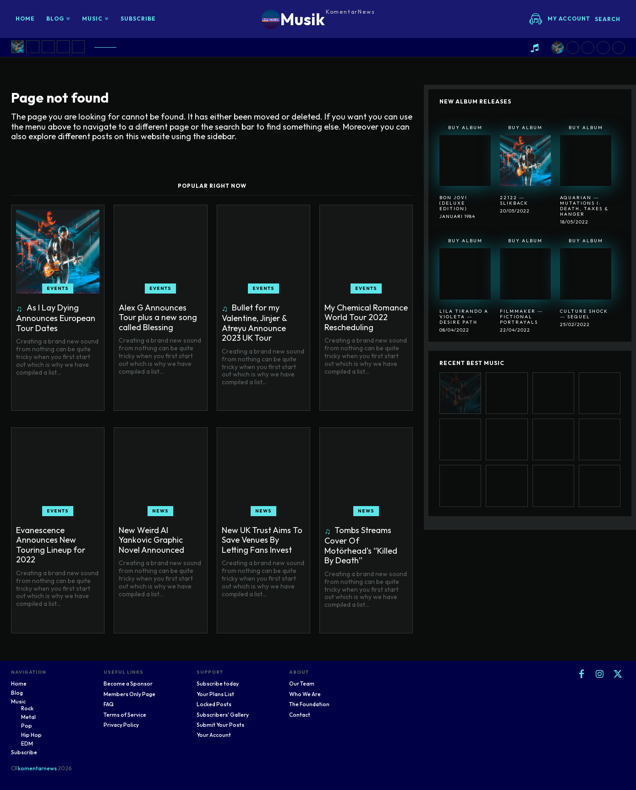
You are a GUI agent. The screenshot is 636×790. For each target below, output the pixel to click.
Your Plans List (215, 694)
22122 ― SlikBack (514, 200)
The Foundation (309, 704)
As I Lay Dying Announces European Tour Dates (55, 317)
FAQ (109, 704)
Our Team (301, 683)
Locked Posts (214, 704)
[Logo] (318, 19)
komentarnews (37, 768)
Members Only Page (129, 694)
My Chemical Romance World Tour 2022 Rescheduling (366, 317)
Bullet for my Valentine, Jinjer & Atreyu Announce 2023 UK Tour (254, 322)
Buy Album (465, 128)
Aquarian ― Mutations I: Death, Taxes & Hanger (584, 206)
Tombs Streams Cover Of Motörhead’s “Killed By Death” (360, 545)
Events (58, 288)
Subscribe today (218, 683)
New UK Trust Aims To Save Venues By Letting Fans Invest (262, 540)
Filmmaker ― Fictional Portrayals (521, 316)
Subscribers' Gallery (223, 714)
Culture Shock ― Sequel (584, 314)
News (160, 511)
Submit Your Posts (220, 724)
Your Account (214, 734)
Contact (299, 714)
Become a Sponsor (128, 683)
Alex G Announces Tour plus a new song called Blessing (158, 317)
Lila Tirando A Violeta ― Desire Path (463, 316)
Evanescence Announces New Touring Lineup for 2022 (50, 545)
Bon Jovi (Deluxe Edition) (453, 203)
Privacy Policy (121, 724)
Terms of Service (125, 714)
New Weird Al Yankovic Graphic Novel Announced (151, 540)
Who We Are (305, 694)
